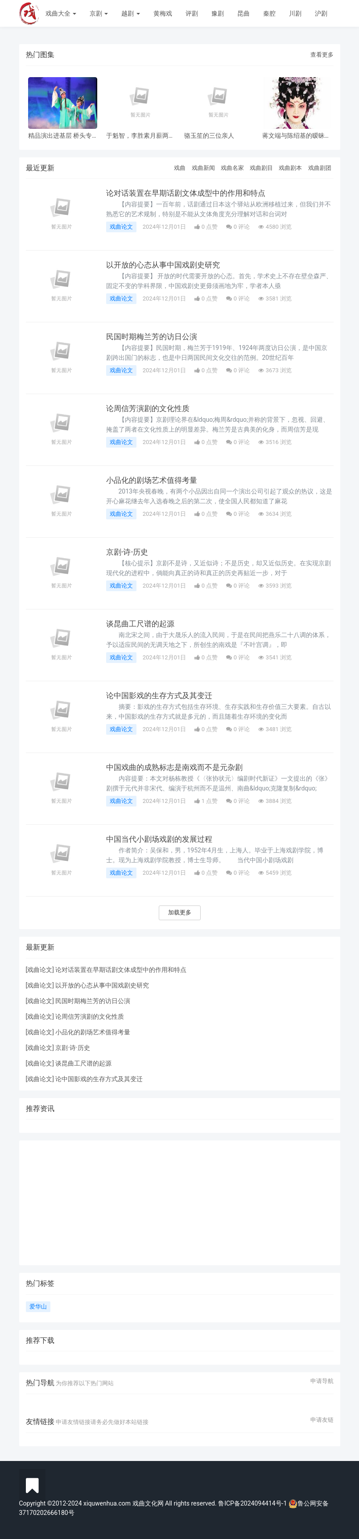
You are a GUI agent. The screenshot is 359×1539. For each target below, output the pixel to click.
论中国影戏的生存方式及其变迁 (162, 695)
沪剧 (321, 13)
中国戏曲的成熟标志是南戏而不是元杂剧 (178, 767)
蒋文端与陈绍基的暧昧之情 (296, 135)
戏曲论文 (121, 226)
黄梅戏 (162, 13)
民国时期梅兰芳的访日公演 (154, 336)
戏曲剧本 (290, 168)
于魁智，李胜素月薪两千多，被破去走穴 (140, 135)
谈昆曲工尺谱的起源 (142, 623)
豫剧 (217, 13)
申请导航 (322, 1381)
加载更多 (179, 912)
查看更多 (322, 54)
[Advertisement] (179, 1202)
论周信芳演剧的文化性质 (150, 408)
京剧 (99, 13)
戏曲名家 (232, 168)
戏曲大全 (60, 13)
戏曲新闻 (203, 168)
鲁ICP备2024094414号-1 (253, 1503)
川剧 (295, 13)
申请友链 (322, 1420)
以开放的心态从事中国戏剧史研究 (166, 264)
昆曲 (243, 13)
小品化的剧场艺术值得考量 (154, 480)
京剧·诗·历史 (128, 551)
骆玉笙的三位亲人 (209, 135)
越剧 (130, 13)
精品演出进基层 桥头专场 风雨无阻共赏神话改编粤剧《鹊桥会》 (60, 135)
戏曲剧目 (261, 168)
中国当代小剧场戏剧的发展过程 (162, 839)
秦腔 (269, 13)
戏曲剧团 (319, 168)
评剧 (192, 13)
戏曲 (180, 168)
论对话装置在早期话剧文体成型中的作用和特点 (190, 193)
